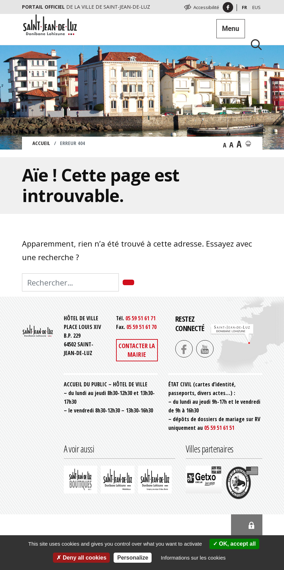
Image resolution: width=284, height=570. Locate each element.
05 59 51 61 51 (219, 428)
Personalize (132, 558)
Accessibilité (206, 7)
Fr (244, 7)
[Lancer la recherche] (253, 44)
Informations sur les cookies (193, 558)
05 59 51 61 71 (140, 318)
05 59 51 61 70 (141, 327)
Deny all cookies (81, 558)
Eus (256, 7)
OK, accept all (234, 544)
